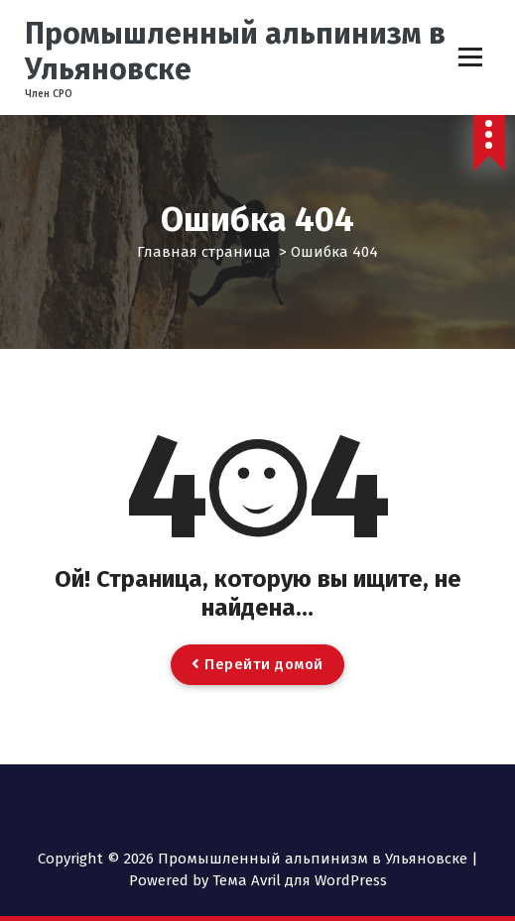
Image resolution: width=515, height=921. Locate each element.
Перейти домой (257, 664)
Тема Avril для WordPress (299, 880)
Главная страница (204, 252)
